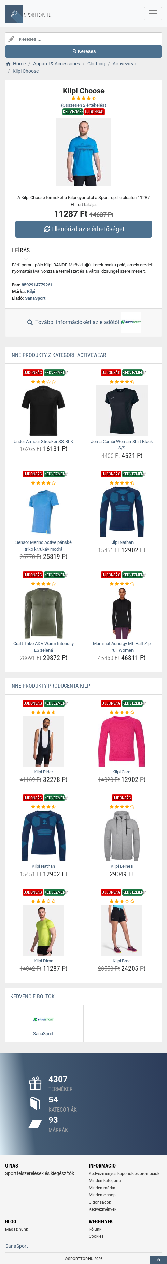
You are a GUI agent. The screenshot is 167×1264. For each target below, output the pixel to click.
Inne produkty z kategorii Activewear (58, 355)
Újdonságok (100, 1202)
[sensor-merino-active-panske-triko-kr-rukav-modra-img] (43, 511)
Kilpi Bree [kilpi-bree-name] (122, 960)
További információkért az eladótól (83, 322)
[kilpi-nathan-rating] (122, 483)
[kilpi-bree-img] (122, 930)
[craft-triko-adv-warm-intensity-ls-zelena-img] (43, 613)
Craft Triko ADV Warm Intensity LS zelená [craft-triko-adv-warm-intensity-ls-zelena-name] (43, 647)
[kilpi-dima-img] (43, 930)
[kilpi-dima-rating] (43, 901)
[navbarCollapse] (153, 13)
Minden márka (102, 1188)
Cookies (96, 1236)
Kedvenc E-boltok (32, 996)
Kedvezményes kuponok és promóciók (124, 1173)
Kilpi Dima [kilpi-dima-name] (43, 960)
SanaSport (35, 298)
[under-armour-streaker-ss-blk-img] (43, 410)
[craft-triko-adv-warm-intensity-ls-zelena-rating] (43, 584)
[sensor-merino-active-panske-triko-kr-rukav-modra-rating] (43, 483)
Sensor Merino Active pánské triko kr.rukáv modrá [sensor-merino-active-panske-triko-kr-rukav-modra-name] (43, 546)
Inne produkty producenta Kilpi (51, 686)
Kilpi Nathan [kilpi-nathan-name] (122, 542)
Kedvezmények (102, 1209)
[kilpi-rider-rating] (43, 712)
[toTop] (158, 1260)
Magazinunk (16, 1229)
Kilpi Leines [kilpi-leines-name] (122, 866)
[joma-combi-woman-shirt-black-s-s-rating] (122, 381)
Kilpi (31, 291)
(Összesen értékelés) (83, 105)
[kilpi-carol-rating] (122, 712)
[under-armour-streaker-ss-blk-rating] (43, 381)
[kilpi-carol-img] (122, 741)
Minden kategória (105, 1180)
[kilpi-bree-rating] (122, 901)
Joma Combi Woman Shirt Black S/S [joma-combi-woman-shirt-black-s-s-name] (122, 445)
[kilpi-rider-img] (43, 741)
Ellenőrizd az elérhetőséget (83, 229)
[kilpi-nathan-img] (122, 511)
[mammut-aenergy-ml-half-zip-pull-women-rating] (122, 584)
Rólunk (95, 1229)
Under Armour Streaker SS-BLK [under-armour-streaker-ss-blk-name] (43, 441)
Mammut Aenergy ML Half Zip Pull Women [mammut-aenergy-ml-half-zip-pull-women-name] (122, 647)
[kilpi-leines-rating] (122, 807)
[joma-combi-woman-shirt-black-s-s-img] (122, 410)
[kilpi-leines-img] (122, 835)
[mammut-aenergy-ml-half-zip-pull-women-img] (122, 613)
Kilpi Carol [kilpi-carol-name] (121, 771)
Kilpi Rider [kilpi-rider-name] (43, 771)
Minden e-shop (102, 1195)
